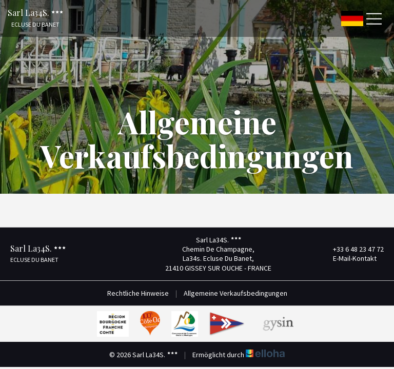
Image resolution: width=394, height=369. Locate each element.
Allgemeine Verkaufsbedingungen (235, 293)
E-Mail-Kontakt (349, 258)
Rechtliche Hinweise (138, 293)
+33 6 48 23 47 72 (352, 249)
